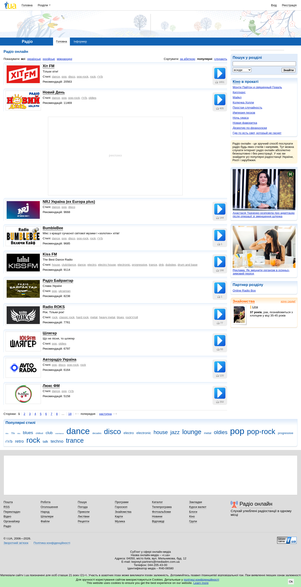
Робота (45, 502)
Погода (83, 507)
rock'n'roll (132, 317)
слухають (220, 59)
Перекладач (12, 511)
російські (49, 59)
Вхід (274, 5)
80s (18, 434)
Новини (157, 516)
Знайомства (244, 301)
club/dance (69, 264)
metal (94, 317)
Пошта (8, 502)
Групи (193, 521)
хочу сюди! (288, 301)
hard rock (82, 317)
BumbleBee (53, 228)
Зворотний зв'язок (16, 543)
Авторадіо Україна (59, 359)
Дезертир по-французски (250, 128)
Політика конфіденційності (52, 543)
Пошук (82, 502)
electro (91, 264)
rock (93, 76)
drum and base (187, 264)
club (49, 433)
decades (97, 433)
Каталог (157, 502)
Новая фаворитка (245, 122)
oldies (92, 97)
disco (71, 76)
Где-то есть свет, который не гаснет (257, 133)
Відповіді (158, 521)
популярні (204, 59)
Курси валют (197, 507)
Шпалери (47, 516)
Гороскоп (121, 507)
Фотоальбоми (161, 511)
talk (45, 441)
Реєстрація (289, 5)
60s (7, 434)
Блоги (193, 511)
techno (57, 441)
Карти (119, 516)
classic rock (67, 317)
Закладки (195, 502)
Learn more (201, 583)
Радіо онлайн (256, 504)
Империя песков (244, 112)
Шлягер (50, 333)
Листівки (84, 516)
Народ (45, 511)
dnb (161, 264)
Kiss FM (50, 254)
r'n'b (100, 76)
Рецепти (83, 521)
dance (56, 76)
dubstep (170, 264)
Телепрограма (162, 507)
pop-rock (82, 76)
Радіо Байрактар (58, 280)
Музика (120, 521)
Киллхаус (239, 92)
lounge (191, 431)
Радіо (7, 526)
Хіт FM (48, 66)
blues (120, 317)
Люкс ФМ (51, 386)
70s (13, 433)
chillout (39, 433)
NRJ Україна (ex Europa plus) (69, 202)
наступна (105, 413)
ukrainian (65, 291)
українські (34, 59)
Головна (27, 5)
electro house (107, 264)
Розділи (43, 5)
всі (23, 59)
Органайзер (12, 521)
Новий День (54, 92)
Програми (121, 502)
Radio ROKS (54, 307)
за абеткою (187, 59)
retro (19, 441)
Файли (45, 521)
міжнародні (64, 59)
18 (70, 413)
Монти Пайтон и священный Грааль (257, 87)
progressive (139, 264)
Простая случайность (247, 107)
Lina (254, 307)
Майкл (237, 97)
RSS (7, 507)
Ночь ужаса (241, 117)
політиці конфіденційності (201, 579)
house (56, 264)
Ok (291, 581)
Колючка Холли (243, 102)
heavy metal (107, 317)
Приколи (84, 511)
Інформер (80, 41)
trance (153, 264)
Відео (7, 516)
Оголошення (49, 507)
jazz (175, 432)
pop (64, 76)
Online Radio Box (244, 290)
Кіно (236, 82)
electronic (123, 264)
